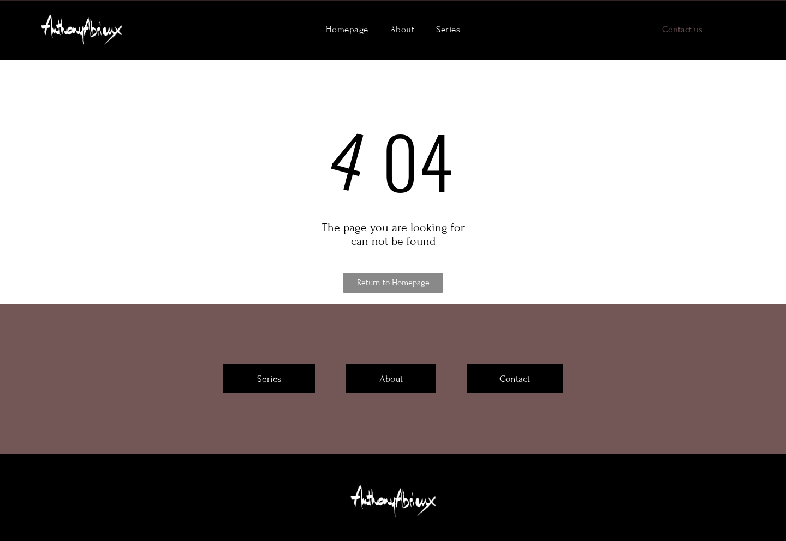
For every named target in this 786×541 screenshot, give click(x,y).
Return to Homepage (393, 282)
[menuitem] (347, 29)
